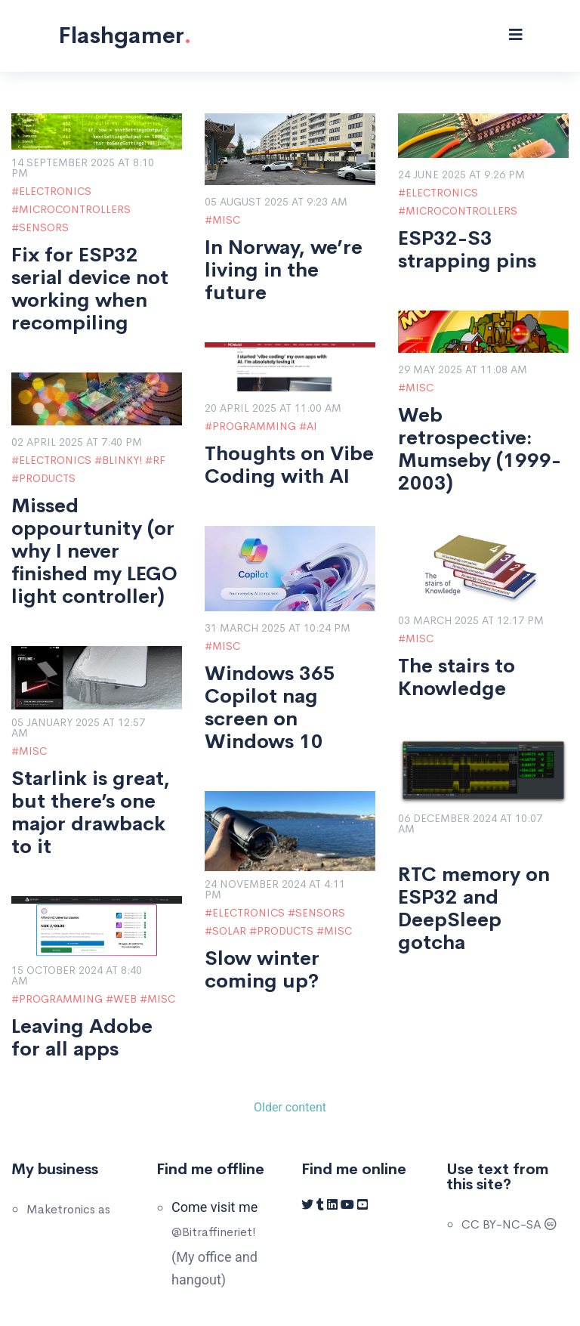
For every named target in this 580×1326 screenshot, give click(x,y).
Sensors (44, 227)
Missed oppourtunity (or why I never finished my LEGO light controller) (94, 551)
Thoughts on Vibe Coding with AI (289, 465)
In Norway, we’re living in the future (283, 270)
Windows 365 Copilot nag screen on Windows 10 (270, 708)
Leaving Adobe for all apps (82, 1038)
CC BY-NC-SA (509, 1224)
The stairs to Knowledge (456, 677)
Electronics (55, 191)
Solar (229, 931)
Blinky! (122, 460)
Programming (254, 426)
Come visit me (214, 1207)
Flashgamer (124, 35)
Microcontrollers (75, 209)
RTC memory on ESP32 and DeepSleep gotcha (474, 909)
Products (47, 478)
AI (312, 426)
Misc (226, 220)
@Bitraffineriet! (213, 1232)
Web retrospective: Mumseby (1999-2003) (479, 449)
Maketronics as (68, 1209)
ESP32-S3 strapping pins (467, 250)
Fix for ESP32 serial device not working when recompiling (89, 289)
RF (159, 460)
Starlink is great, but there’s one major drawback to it (90, 813)
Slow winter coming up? (262, 970)
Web (125, 999)
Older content (290, 1107)
